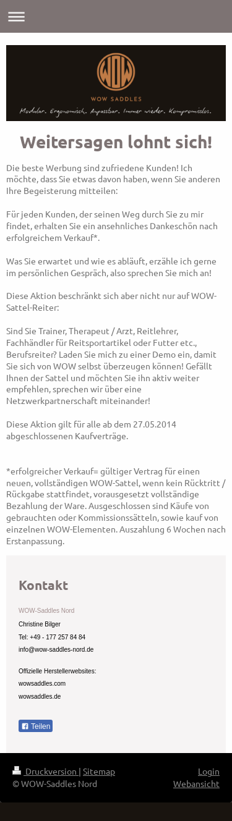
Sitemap (99, 771)
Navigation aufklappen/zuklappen (116, 16)
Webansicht (196, 783)
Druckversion (45, 771)
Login (209, 771)
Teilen (35, 726)
